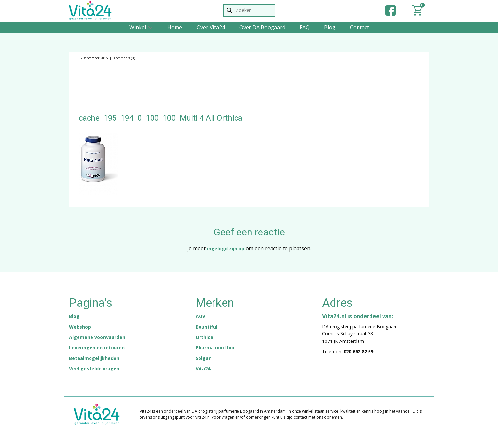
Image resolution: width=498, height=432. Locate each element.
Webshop (80, 327)
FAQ (305, 27)
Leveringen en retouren (97, 347)
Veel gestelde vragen (94, 369)
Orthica (204, 337)
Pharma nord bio (215, 347)
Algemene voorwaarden (97, 337)
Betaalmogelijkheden (94, 358)
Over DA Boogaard (262, 27)
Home (174, 27)
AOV (200, 316)
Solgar (203, 358)
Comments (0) (124, 58)
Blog (329, 27)
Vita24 (203, 369)
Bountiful (206, 327)
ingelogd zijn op (225, 249)
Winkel (137, 27)
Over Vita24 (211, 27)
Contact (359, 27)
